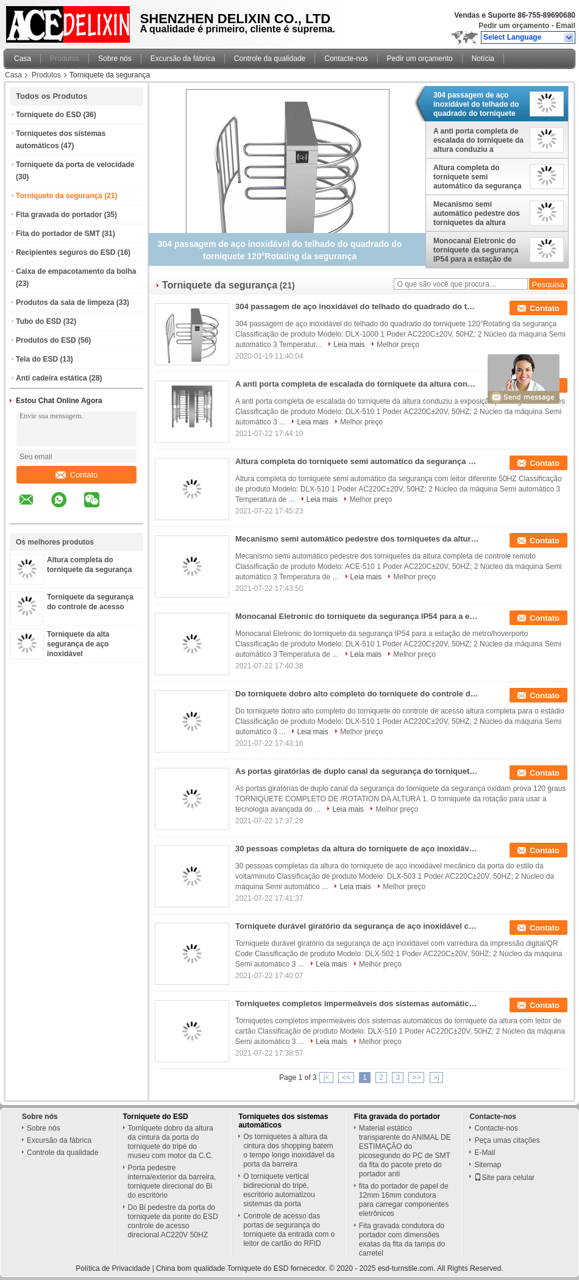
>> (416, 1077)
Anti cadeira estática (51, 378)
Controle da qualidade (269, 58)
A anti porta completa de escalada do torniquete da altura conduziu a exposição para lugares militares (478, 140)
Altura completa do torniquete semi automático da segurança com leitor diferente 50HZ (477, 176)
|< (326, 1077)
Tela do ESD (37, 359)
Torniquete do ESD (48, 114)
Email (565, 25)
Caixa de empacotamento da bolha (76, 271)
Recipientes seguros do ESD (65, 252)
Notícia (483, 58)
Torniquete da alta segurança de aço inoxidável (78, 644)
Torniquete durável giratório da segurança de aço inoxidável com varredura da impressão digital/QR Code (357, 926)
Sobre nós (115, 58)
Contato (76, 474)
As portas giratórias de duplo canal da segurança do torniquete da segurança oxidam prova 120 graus (357, 771)
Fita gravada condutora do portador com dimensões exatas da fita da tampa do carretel (402, 1239)
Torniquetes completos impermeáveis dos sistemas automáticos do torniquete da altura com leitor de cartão (357, 1003)
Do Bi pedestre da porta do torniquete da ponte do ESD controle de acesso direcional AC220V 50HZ (173, 1221)
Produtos (64, 58)
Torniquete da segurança (59, 195)
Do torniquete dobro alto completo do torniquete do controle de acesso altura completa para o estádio (357, 693)
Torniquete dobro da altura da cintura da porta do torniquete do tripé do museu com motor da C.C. (170, 1142)
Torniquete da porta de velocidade (75, 164)
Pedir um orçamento (513, 25)
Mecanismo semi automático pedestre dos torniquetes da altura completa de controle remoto (476, 213)
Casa (22, 58)
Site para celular (504, 1177)
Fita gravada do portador (59, 214)
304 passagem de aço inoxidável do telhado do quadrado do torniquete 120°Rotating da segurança (476, 104)
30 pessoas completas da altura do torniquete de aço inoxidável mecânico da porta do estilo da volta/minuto (357, 848)
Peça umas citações (506, 1140)
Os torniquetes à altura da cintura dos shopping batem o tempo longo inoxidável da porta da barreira (288, 1150)
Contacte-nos (346, 58)
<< (346, 1077)
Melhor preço (398, 344)
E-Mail (484, 1152)
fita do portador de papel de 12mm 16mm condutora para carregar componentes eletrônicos (404, 1200)
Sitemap (487, 1164)
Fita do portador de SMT (58, 233)
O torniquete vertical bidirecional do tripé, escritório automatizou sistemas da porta (278, 1190)
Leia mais (348, 344)
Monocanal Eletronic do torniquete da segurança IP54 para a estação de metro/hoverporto (475, 250)
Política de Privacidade (113, 1268)
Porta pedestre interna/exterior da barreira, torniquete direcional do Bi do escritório (172, 1182)
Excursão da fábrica (183, 58)
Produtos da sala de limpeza (65, 302)
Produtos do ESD (46, 340)
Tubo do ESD (38, 321)
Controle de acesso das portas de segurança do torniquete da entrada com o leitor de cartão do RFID (289, 1230)
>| (436, 1077)
